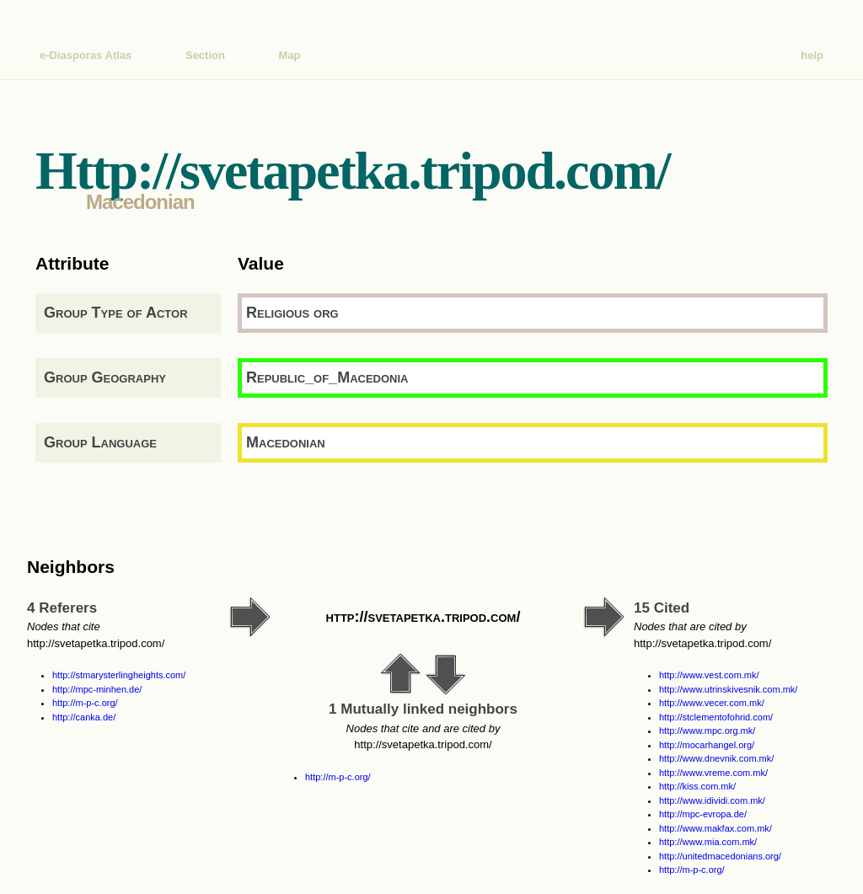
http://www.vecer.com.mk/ (711, 703)
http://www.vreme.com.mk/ (713, 773)
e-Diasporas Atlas (85, 55)
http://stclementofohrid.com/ (716, 717)
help (812, 55)
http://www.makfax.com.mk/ (715, 828)
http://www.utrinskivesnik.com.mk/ (728, 689)
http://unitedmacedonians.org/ (720, 856)
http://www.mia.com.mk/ (708, 842)
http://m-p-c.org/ (85, 703)
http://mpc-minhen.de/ (97, 689)
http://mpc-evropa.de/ (703, 814)
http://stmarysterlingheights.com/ (118, 675)
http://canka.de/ (83, 717)
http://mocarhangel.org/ (706, 745)
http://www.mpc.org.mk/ (707, 730)
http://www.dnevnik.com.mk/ (716, 758)
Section (205, 55)
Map (290, 55)
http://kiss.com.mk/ (697, 786)
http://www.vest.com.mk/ (709, 675)
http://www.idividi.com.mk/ (712, 800)
